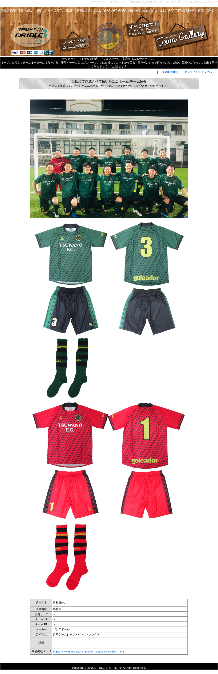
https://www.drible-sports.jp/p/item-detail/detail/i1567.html (88, 651)
